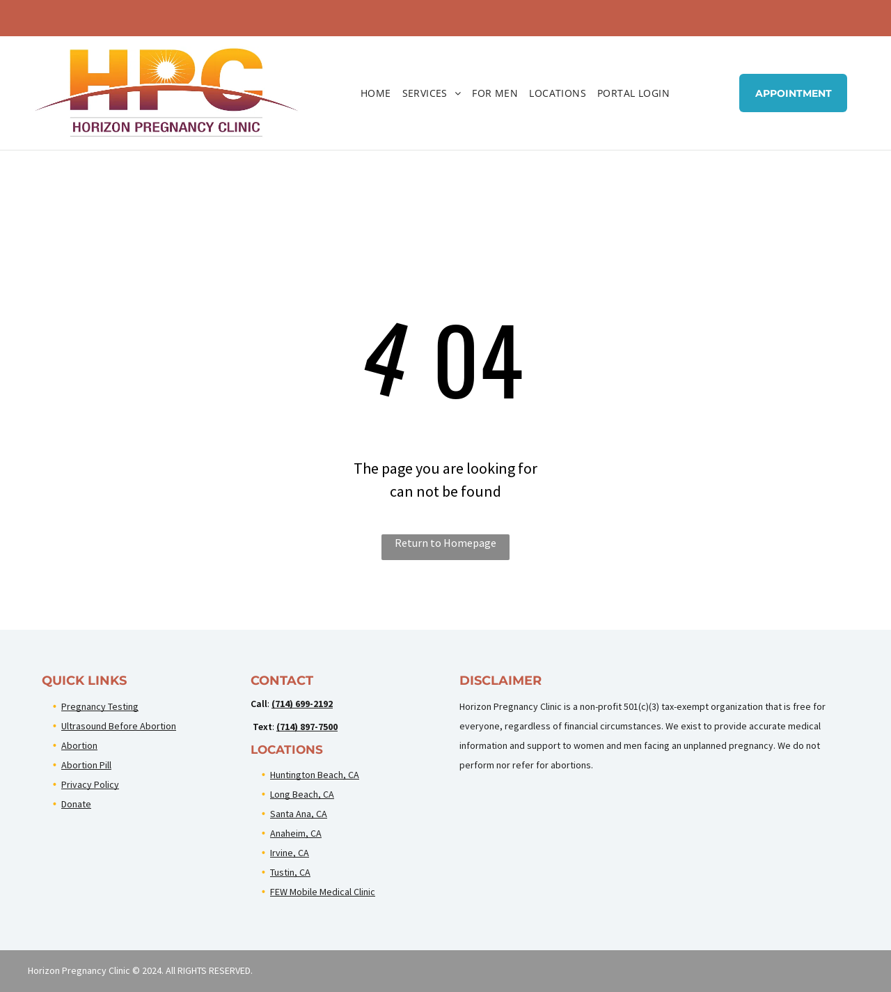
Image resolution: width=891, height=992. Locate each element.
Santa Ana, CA (298, 813)
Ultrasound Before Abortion (118, 726)
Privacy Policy (90, 784)
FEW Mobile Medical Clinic (322, 891)
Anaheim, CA (296, 833)
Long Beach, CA (302, 794)
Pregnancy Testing (100, 706)
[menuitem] (376, 93)
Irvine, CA (289, 852)
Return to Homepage (445, 543)
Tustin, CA (290, 872)
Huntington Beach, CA (314, 774)
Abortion (79, 745)
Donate (76, 804)
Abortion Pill (86, 765)
